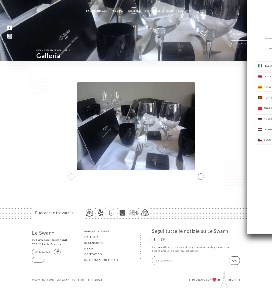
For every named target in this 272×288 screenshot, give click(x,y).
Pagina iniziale (96, 11)
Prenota (117, 11)
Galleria (134, 11)
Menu (169, 11)
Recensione (153, 11)
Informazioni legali (101, 259)
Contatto (184, 11)
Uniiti (236, 280)
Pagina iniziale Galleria (53, 50)
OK (234, 260)
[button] (201, 176)
